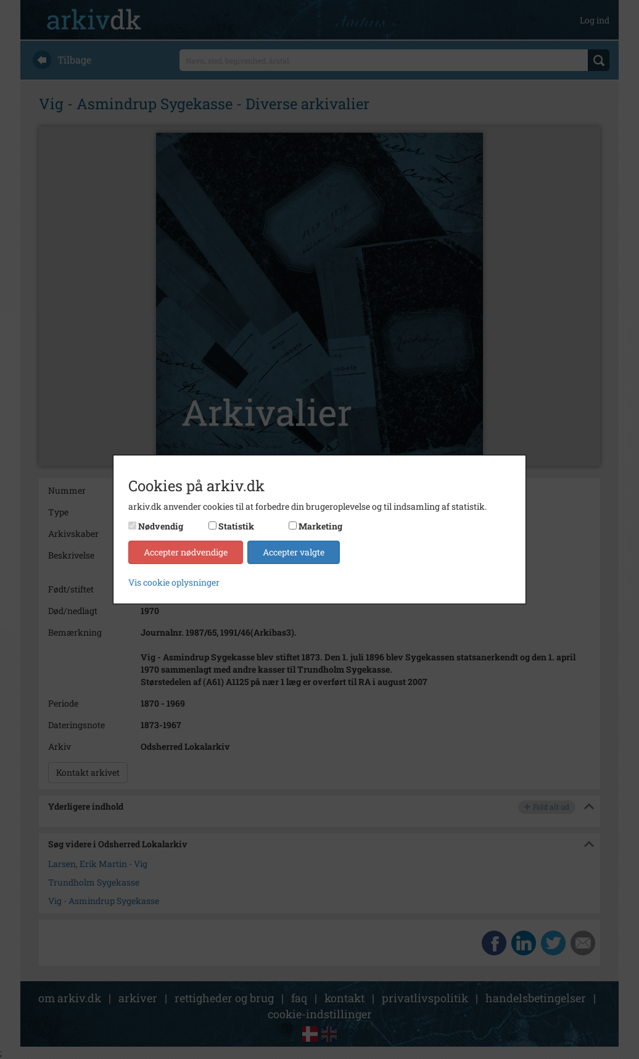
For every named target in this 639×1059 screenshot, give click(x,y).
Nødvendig (160, 526)
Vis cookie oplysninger (174, 582)
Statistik (236, 526)
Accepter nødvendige (186, 552)
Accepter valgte (293, 552)
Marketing (320, 526)
